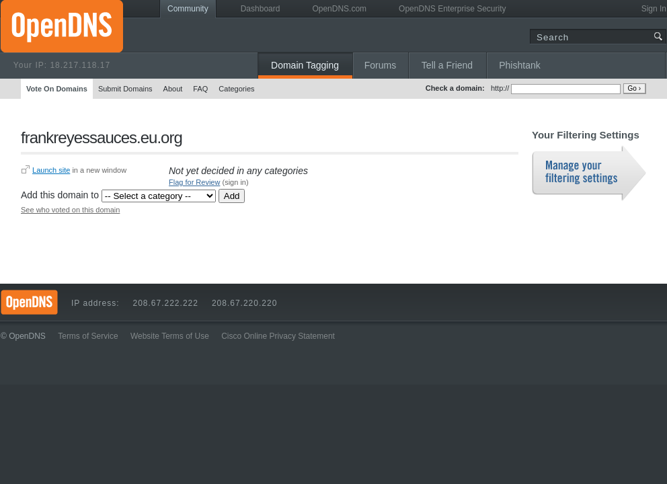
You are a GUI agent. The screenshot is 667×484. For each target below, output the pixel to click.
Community (187, 8)
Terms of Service (88, 336)
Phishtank (519, 65)
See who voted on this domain (70, 210)
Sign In (653, 8)
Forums (380, 65)
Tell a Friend (447, 65)
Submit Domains (125, 89)
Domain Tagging (305, 65)
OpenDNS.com (339, 8)
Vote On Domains (56, 89)
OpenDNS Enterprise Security (452, 8)
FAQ (200, 89)
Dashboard (260, 8)
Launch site (51, 170)
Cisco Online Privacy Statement (278, 336)
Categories (236, 89)
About (173, 89)
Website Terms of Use (169, 336)
